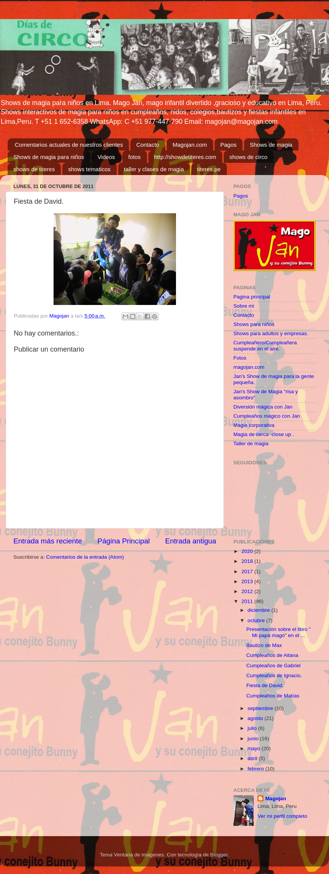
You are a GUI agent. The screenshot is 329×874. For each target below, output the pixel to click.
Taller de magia (251, 443)
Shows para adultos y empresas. (270, 333)
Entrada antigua (190, 541)
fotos (134, 157)
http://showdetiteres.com (185, 157)
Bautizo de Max (264, 645)
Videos (106, 157)
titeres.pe (209, 169)
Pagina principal (251, 297)
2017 (247, 571)
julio (253, 728)
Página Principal (124, 541)
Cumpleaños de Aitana (272, 655)
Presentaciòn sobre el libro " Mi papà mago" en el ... (278, 632)
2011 (247, 601)
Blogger (219, 855)
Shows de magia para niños (48, 157)
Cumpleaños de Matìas (273, 696)
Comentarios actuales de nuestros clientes (69, 144)
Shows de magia (271, 144)
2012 (247, 591)
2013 (247, 581)
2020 (247, 551)
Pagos (228, 144)
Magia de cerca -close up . (263, 434)
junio (254, 738)
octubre (257, 620)
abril (253, 758)
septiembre (261, 708)
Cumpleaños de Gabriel (273, 665)
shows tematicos (89, 169)
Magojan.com (190, 144)
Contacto (147, 144)
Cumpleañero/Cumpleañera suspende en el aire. (265, 346)
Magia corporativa (253, 425)
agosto (256, 718)
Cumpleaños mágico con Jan (266, 416)
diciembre (259, 610)
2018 (247, 561)
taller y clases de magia (154, 169)
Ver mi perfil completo (282, 816)
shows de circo (248, 157)
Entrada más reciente (47, 541)
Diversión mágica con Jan (263, 407)
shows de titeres (34, 169)
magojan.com (248, 367)
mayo (255, 748)
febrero (256, 769)
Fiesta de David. (265, 685)
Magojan (275, 798)
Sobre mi (243, 306)
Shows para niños (253, 324)
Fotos (239, 358)
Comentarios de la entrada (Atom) (85, 557)
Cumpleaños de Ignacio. (274, 675)
